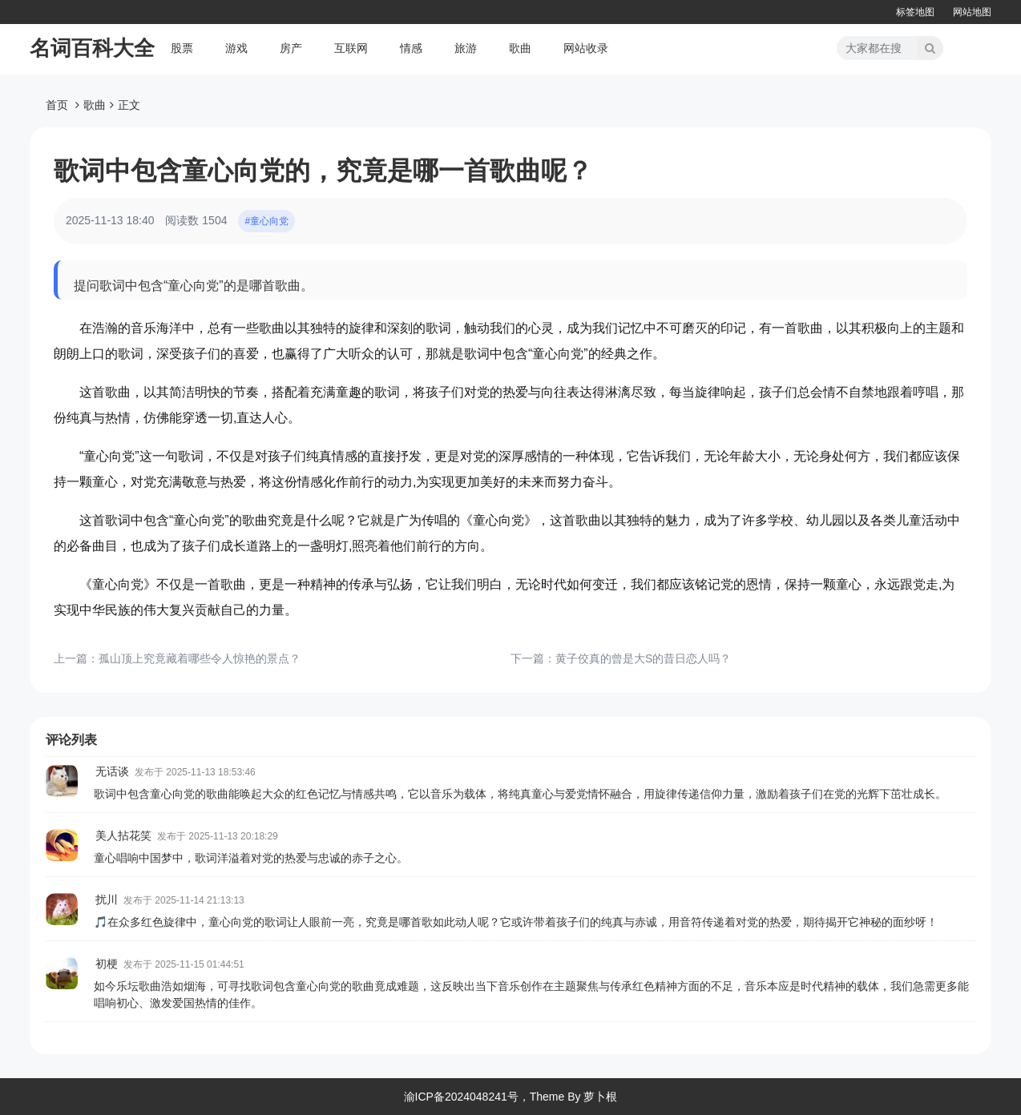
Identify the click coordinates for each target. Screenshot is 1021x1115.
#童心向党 (266, 221)
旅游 (465, 48)
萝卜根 (600, 1096)
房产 (291, 48)
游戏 (236, 48)
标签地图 (915, 12)
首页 (57, 105)
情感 (411, 48)
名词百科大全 (92, 48)
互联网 (351, 48)
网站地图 (972, 12)
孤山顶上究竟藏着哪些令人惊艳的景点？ (200, 658)
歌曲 (520, 48)
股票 (182, 48)
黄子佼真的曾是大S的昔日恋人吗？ (643, 658)
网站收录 (585, 48)
